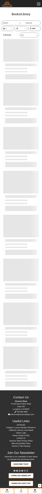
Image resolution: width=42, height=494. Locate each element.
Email (7, 491)
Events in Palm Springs (21, 446)
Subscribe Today (21, 464)
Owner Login (21, 433)
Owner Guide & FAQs (21, 435)
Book (35, 491)
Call (21, 491)
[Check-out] (31, 23)
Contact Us (21, 438)
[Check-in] (8, 23)
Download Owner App (21, 475)
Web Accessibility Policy (21, 443)
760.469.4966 (22, 412)
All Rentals (21, 425)
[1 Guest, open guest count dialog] (7, 28)
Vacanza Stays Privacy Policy (21, 441)
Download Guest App (21, 483)
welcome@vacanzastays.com (22, 414)
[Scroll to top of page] (40, 486)
